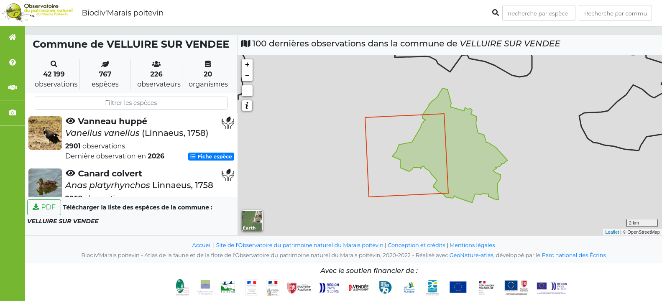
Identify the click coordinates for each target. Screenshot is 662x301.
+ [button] (247, 65)
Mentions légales (472, 245)
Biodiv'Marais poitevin (123, 13)
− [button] (247, 76)
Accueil (202, 245)
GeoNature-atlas (471, 255)
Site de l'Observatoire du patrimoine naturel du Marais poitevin (299, 245)
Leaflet (612, 232)
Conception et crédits (416, 245)
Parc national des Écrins (574, 255)
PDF (44, 207)
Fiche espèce (211, 156)
